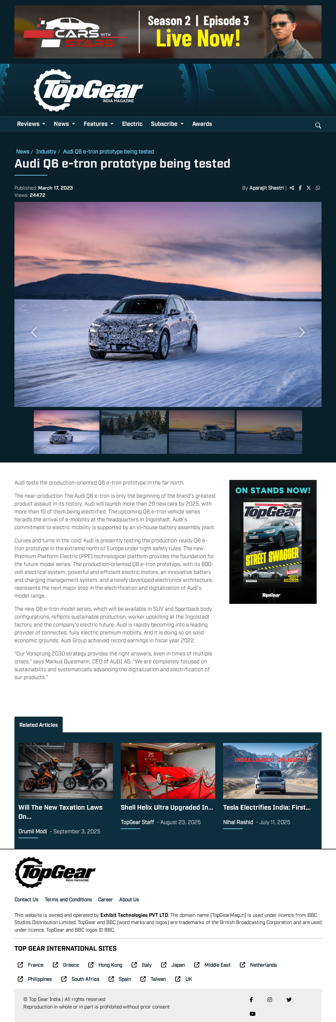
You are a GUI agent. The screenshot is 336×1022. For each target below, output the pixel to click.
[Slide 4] (269, 432)
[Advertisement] (273, 653)
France (30, 964)
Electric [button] (132, 123)
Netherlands (258, 964)
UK (183, 979)
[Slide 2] (134, 432)
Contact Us (26, 899)
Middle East (212, 964)
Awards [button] (202, 123)
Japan (173, 964)
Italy (142, 964)
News (22, 151)
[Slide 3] (202, 432)
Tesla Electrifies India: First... (267, 807)
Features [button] (96, 123)
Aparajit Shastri (266, 187)
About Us (129, 899)
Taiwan (153, 979)
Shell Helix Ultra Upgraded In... (167, 807)
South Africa (80, 979)
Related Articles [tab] (38, 724)
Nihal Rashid (238, 822)
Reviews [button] (29, 123)
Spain (120, 979)
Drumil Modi (32, 831)
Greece (66, 964)
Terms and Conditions (68, 899)
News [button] (62, 123)
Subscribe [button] (165, 123)
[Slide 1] (66, 432)
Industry (46, 151)
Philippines (35, 979)
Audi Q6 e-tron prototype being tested (108, 151)
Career (105, 899)
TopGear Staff (137, 822)
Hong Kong (105, 964)
